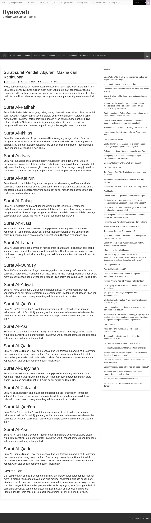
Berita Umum (15, 56)
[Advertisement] (94, 28)
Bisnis (27, 56)
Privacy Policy (82, 3)
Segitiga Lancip (110, 191)
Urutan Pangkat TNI (112, 167)
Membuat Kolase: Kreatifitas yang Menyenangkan (125, 348)
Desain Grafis (39, 56)
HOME (4, 55)
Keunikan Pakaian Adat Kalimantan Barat (121, 226)
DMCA (41, 3)
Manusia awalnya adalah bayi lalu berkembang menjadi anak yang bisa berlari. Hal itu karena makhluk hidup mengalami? (124, 106)
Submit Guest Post (98, 3)
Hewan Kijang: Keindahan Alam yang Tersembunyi (125, 222)
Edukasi (51, 56)
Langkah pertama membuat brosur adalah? (122, 343)
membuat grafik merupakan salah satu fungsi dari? (125, 186)
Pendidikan (44, 82)
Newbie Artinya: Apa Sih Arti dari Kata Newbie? (124, 281)
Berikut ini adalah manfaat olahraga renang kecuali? (126, 127)
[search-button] (148, 2)
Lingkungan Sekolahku (113, 139)
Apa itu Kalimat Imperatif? (115, 269)
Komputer (73, 56)
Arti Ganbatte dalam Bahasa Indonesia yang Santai (125, 151)
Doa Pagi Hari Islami (112, 264)
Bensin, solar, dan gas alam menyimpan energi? (124, 196)
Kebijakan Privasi (67, 3)
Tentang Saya (114, 3)
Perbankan (85, 56)
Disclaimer (31, 3)
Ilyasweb (16, 11)
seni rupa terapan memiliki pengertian (120, 84)
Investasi (61, 56)
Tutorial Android (99, 56)
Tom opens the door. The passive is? (119, 231)
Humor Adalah (110, 324)
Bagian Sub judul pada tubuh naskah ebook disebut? (126, 367)
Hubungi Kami (52, 3)
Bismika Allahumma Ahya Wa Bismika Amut (122, 163)
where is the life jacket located (116, 250)
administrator (10, 82)
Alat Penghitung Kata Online (13, 3)
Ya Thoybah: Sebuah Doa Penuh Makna (121, 379)
